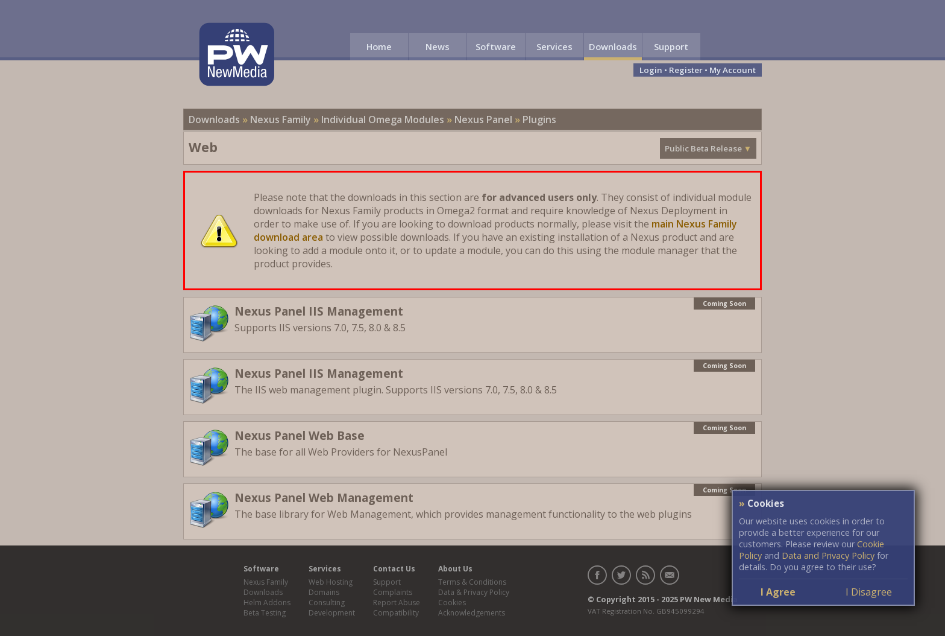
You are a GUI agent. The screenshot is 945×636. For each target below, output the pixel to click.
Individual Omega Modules (382, 119)
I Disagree (869, 592)
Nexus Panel (483, 119)
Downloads (613, 46)
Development (332, 613)
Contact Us (394, 569)
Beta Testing (264, 613)
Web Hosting (331, 582)
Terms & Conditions (472, 582)
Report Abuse (396, 602)
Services (554, 46)
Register (686, 70)
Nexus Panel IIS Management (318, 311)
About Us (455, 569)
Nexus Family (280, 119)
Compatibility (396, 613)
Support (671, 46)
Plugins (539, 119)
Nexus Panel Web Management (323, 497)
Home (379, 46)
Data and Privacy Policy (828, 555)
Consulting (327, 602)
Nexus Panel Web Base (299, 435)
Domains (324, 592)
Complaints (392, 592)
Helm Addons (266, 602)
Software (496, 46)
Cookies (452, 602)
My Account (732, 70)
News (437, 46)
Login (650, 70)
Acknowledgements (471, 613)
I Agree (778, 592)
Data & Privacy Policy (473, 592)
